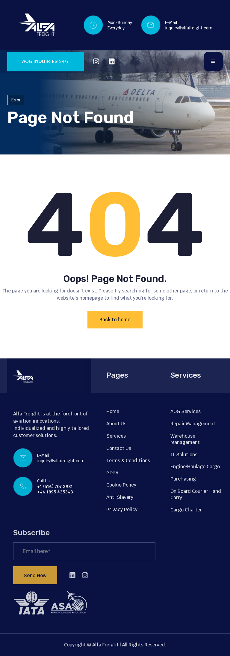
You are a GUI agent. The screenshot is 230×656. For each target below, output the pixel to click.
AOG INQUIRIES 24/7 (45, 61)
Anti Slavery (119, 497)
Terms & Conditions (128, 460)
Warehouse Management (185, 439)
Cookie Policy (121, 485)
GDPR (112, 472)
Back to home (115, 319)
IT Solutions (183, 454)
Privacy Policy (121, 509)
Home (112, 411)
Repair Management (192, 424)
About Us (116, 424)
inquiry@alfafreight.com (188, 28)
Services (116, 436)
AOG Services (185, 411)
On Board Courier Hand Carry (195, 494)
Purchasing (183, 479)
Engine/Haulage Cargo (195, 466)
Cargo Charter (186, 510)
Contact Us (118, 448)
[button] (213, 61)
